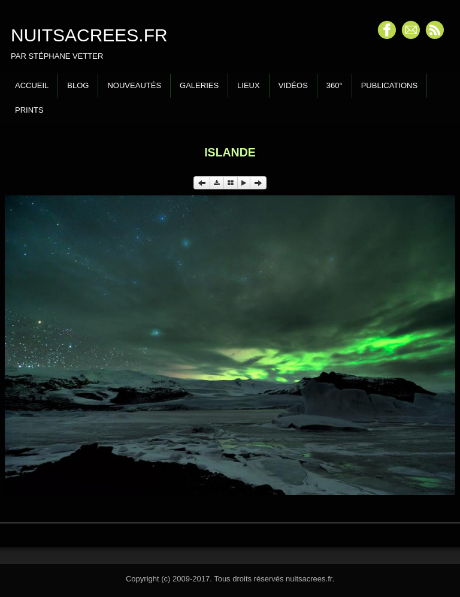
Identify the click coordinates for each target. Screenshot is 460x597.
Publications (389, 85)
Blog (78, 85)
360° (334, 85)
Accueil (32, 85)
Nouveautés (134, 85)
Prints (29, 109)
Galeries (199, 85)
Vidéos (293, 85)
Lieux (248, 85)
